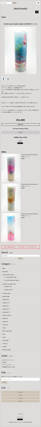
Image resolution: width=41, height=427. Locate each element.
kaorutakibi (5, 271)
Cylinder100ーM (6, 312)
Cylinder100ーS (6, 309)
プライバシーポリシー (8, 364)
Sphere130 (5, 321)
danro (4, 334)
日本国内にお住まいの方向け (20, 137)
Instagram (20, 392)
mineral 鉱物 (5, 340)
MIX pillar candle (6, 293)
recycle (4, 327)
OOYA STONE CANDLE (8, 274)
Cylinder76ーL (6, 306)
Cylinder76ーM (6, 302)
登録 (4, 382)
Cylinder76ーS (6, 299)
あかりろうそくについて (8, 360)
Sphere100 (5, 318)
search (14, 2)
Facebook (20, 398)
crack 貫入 (5, 343)
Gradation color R (9, 289)
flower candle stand (7, 331)
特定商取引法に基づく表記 (9, 367)
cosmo (4, 337)
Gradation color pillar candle (9, 284)
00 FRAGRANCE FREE (10, 277)
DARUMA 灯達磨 (7, 349)
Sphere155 (5, 324)
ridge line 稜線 (6, 296)
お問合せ (5, 362)
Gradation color (8, 286)
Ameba (20, 401)
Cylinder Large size (7, 315)
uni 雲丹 (4, 346)
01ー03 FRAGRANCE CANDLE (12, 280)
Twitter (20, 395)
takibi (4, 268)
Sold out (20, 132)
